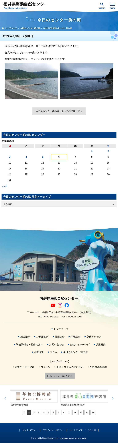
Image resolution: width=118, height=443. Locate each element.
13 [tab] (87, 412)
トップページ (60, 329)
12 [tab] (81, 412)
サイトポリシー (29, 430)
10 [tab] (69, 412)
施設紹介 (25, 336)
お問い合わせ (56, 344)
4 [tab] (38, 412)
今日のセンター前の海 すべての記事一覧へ (59, 111)
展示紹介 (60, 336)
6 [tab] (48, 412)
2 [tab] (29, 412)
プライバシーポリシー (53, 430)
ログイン (45, 367)
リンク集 (92, 430)
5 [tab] (43, 412)
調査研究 (101, 344)
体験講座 (75, 336)
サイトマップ (75, 430)
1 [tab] (24, 412)
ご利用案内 (42, 336)
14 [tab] (93, 412)
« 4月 (5, 186)
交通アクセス (94, 336)
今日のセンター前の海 (75, 352)
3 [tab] (34, 412)
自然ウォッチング (80, 344)
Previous (5, 398)
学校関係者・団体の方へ (29, 344)
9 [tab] (63, 412)
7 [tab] (53, 412)
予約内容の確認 (98, 367)
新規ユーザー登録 (24, 367)
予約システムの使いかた (69, 367)
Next (112, 398)
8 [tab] (58, 412)
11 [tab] (75, 412)
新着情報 (39, 352)
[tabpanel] (34, 398)
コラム (53, 352)
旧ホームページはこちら (60, 376)
